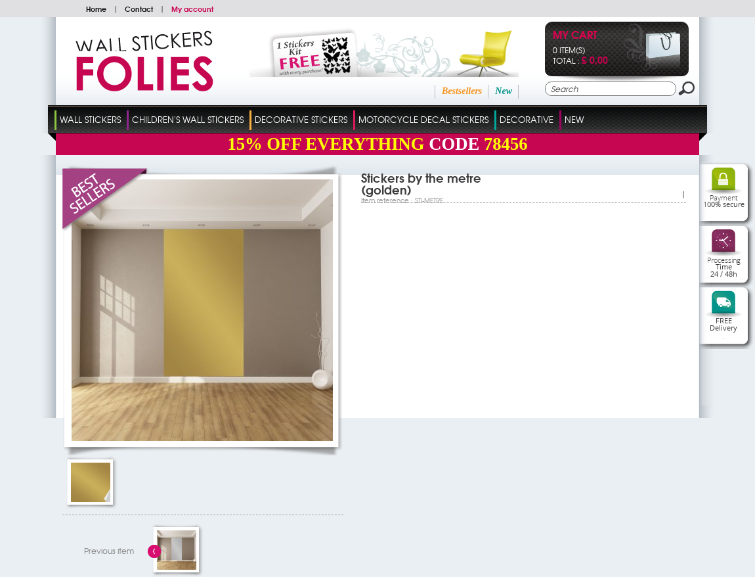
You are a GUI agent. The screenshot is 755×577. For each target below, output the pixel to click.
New (503, 91)
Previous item (109, 551)
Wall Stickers (90, 119)
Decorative (526, 119)
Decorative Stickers (301, 119)
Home (96, 8)
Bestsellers (462, 91)
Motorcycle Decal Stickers (423, 119)
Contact (139, 8)
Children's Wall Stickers (188, 119)
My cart (575, 36)
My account (192, 8)
